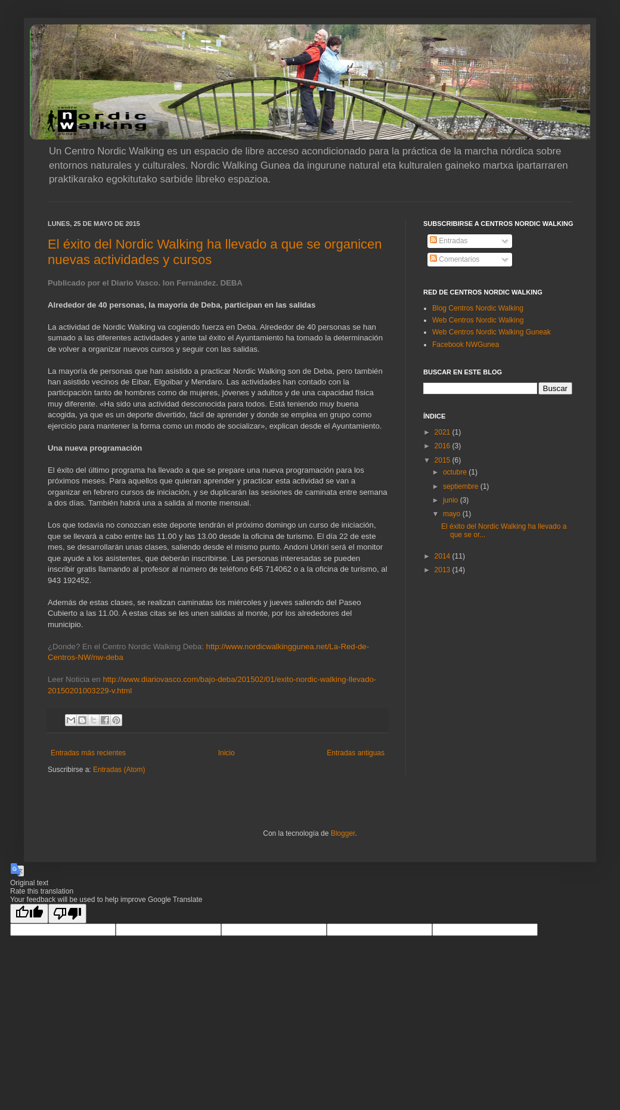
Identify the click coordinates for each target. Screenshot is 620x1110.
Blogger (343, 833)
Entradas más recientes (88, 753)
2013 (443, 570)
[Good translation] (29, 913)
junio (451, 500)
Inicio (226, 753)
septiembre (461, 486)
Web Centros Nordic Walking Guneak (491, 332)
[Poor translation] (67, 913)
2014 (443, 556)
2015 (443, 460)
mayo (453, 514)
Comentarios (454, 259)
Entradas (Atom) (119, 769)
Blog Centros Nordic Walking (477, 308)
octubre (456, 472)
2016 (443, 446)
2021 (443, 432)
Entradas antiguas (356, 753)
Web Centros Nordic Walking (477, 320)
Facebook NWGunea (465, 344)
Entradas (448, 241)
